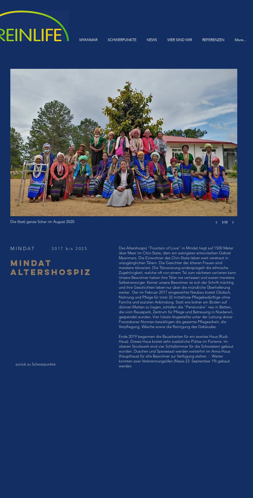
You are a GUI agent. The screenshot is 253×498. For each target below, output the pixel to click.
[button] (123, 151)
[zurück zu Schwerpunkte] (35, 364)
